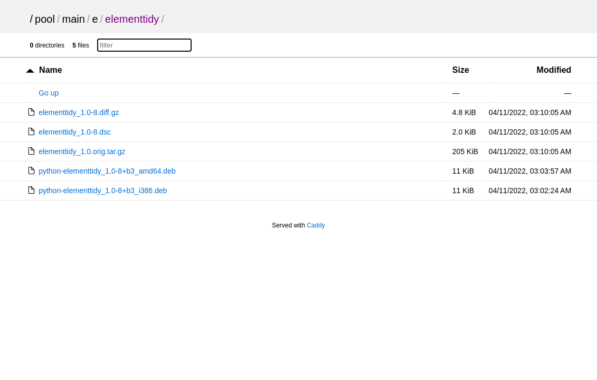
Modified (554, 69)
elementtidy (132, 19)
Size (460, 69)
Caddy (316, 225)
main (73, 19)
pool (45, 19)
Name (50, 69)
